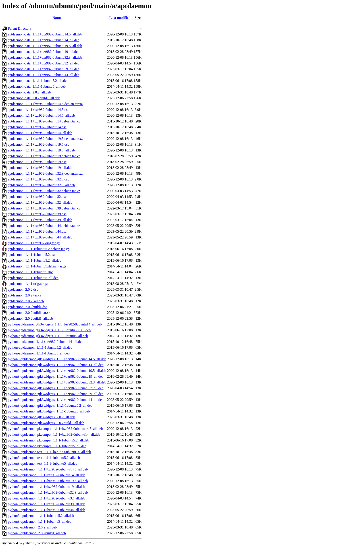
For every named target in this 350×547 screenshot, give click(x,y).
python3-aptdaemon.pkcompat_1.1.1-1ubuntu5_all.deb (47, 446)
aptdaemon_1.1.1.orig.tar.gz (28, 284)
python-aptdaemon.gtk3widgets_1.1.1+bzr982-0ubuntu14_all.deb (55, 324)
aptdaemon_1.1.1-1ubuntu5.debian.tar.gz (37, 266)
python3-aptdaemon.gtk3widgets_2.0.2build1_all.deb (46, 423)
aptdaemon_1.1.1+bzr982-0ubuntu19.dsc (37, 162)
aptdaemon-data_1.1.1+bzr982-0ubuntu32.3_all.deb (45, 57)
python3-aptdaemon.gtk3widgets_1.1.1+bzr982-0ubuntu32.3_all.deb (57, 382)
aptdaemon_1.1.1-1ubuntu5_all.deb (33, 278)
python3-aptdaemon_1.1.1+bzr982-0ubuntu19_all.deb (46, 487)
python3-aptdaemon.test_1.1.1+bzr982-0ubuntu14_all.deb (49, 452)
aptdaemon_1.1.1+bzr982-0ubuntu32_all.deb (40, 202)
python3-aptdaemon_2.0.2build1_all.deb (37, 533)
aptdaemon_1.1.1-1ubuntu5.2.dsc (31, 255)
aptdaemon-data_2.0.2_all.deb (29, 92)
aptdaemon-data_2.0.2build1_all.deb (34, 98)
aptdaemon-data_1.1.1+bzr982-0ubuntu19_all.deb (43, 52)
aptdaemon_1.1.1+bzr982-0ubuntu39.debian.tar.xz (44, 208)
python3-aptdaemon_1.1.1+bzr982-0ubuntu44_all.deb (46, 510)
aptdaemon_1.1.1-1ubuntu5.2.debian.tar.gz (38, 249)
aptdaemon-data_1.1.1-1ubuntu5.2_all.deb (38, 81)
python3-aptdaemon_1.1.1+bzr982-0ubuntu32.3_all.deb (48, 492)
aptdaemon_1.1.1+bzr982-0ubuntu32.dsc (37, 197)
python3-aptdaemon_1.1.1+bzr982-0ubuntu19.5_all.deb (48, 481)
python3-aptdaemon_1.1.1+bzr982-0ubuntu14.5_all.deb (48, 469)
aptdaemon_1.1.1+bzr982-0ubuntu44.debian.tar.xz (44, 226)
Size (138, 18)
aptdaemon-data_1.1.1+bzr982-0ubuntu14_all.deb (43, 40)
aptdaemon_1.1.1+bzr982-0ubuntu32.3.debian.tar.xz (45, 173)
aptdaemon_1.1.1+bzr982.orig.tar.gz (34, 243)
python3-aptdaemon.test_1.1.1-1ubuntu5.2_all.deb (44, 458)
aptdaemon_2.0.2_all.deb (26, 301)
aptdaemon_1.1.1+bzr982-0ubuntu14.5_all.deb (41, 115)
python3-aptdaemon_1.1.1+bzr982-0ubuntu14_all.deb (46, 475)
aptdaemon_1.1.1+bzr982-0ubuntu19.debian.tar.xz (44, 156)
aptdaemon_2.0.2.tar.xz (24, 295)
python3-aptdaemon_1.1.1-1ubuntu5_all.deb (39, 521)
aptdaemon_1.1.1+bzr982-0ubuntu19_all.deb (40, 168)
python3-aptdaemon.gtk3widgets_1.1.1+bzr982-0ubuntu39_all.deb (56, 394)
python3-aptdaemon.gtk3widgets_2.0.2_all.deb (41, 417)
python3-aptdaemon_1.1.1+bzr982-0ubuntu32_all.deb (46, 498)
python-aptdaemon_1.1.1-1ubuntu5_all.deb (39, 353)
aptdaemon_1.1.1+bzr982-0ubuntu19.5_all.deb (41, 150)
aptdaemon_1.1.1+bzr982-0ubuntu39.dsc (37, 214)
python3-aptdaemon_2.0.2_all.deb (32, 527)
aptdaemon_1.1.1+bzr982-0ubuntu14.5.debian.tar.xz (45, 104)
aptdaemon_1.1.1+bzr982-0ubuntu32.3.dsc (38, 179)
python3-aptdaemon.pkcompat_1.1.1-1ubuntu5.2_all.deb (48, 440)
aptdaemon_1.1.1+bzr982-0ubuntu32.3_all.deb (41, 185)
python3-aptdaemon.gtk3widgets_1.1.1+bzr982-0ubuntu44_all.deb (56, 400)
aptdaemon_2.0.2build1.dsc (27, 307)
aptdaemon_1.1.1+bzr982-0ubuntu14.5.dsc (38, 110)
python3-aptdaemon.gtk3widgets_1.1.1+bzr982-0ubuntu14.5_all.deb (57, 359)
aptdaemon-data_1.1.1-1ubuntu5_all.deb (37, 86)
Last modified (120, 18)
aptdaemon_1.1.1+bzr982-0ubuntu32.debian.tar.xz (44, 191)
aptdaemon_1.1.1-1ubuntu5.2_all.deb (34, 260)
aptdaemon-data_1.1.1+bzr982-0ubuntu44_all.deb (43, 75)
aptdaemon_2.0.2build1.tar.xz (29, 313)
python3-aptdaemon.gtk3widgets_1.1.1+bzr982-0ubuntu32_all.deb (56, 388)
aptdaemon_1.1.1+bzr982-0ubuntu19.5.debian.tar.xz (45, 139)
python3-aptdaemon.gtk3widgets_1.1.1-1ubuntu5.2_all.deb (50, 405)
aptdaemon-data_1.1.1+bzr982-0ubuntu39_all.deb (43, 69)
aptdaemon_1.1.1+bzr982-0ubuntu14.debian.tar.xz (44, 121)
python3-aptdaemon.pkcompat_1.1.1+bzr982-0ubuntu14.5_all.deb (55, 429)
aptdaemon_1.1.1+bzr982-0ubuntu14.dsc (37, 127)
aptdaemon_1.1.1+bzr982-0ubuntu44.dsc (37, 231)
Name (56, 18)
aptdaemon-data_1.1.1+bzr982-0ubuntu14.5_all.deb (45, 34)
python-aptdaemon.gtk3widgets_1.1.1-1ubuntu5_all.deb (48, 336)
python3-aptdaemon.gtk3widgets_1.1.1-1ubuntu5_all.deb (49, 411)
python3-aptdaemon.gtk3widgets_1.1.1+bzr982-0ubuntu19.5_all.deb (57, 371)
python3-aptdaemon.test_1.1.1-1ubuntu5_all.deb (42, 463)
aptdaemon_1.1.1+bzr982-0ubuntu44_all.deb (40, 237)
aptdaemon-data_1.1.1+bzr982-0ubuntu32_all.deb (43, 63)
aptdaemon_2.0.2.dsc (23, 289)
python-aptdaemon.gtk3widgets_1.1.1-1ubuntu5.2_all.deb (49, 330)
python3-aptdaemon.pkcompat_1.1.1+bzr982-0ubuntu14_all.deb (54, 434)
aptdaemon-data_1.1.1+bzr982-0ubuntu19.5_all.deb (45, 46)
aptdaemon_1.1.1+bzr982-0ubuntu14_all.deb (40, 133)
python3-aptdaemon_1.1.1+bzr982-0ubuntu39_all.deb (46, 504)
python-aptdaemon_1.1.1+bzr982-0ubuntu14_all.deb (45, 342)
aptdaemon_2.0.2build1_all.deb (30, 318)
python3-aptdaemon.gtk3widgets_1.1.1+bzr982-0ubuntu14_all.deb (56, 365)
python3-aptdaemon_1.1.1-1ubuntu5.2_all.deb (41, 516)
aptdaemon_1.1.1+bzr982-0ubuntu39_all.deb (40, 220)
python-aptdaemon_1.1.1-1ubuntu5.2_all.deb (40, 347)
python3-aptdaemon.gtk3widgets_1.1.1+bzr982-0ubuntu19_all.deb (56, 376)
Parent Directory (19, 28)
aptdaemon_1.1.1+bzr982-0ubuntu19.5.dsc (38, 144)
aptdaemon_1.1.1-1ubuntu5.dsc (30, 272)
